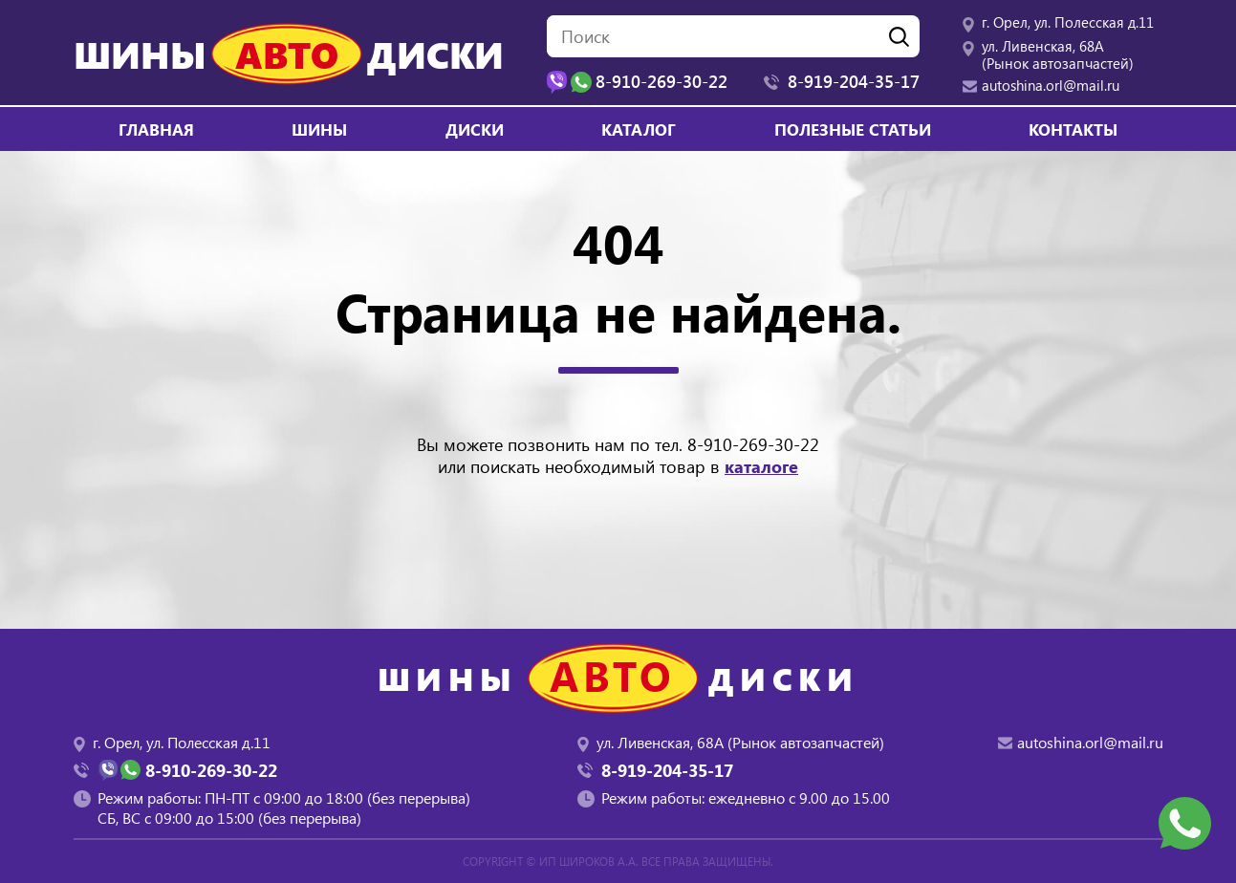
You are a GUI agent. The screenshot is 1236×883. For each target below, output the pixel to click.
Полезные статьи (852, 129)
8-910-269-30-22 (753, 444)
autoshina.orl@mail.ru (1050, 85)
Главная (156, 129)
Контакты (1073, 129)
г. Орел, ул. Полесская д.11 (1068, 22)
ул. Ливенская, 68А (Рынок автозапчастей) (1058, 54)
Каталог (638, 129)
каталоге (761, 466)
